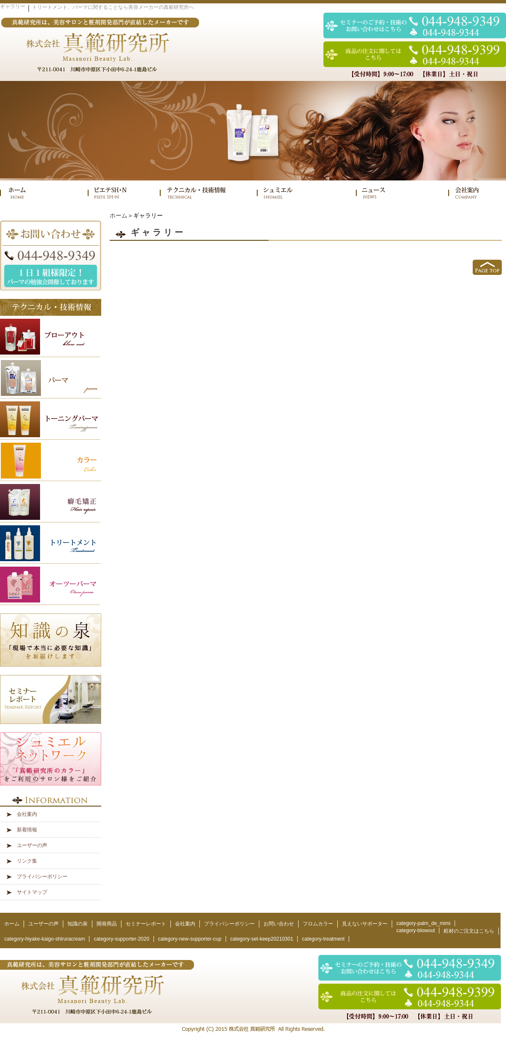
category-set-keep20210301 (261, 939)
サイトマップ (32, 892)
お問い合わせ (279, 924)
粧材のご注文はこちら (469, 931)
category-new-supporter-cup (189, 939)
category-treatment (323, 939)
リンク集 (27, 861)
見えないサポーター (365, 924)
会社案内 (27, 814)
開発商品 (107, 924)
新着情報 (27, 830)
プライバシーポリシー (42, 876)
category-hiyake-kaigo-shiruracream (44, 939)
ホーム (118, 215)
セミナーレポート (146, 924)
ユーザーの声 (32, 845)
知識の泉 (77, 924)
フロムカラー (318, 924)
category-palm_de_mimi (423, 923)
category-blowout (415, 930)
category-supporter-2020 (121, 939)
